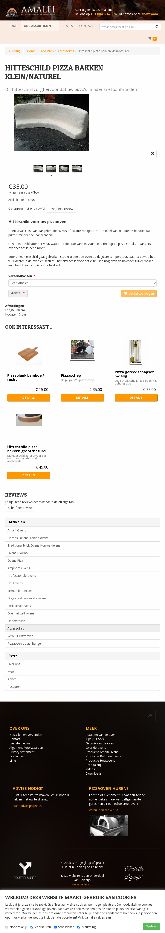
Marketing (86, 927)
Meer (11, 671)
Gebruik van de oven (100, 743)
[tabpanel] (38, 168)
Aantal (16, 293)
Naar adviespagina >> (28, 806)
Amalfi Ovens (17, 530)
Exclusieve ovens (19, 606)
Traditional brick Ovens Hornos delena (34, 545)
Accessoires (16, 628)
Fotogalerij (93, 765)
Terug (15, 51)
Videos (90, 769)
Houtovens (15, 583)
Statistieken (64, 927)
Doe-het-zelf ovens (21, 613)
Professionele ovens (22, 576)
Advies (12, 679)
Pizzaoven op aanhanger (25, 643)
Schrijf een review (61, 209)
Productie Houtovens (100, 760)
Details (28, 397)
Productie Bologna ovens (103, 756)
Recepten (14, 687)
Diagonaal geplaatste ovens (27, 598)
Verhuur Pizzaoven (20, 636)
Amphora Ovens (19, 568)
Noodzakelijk (16, 927)
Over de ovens (96, 747)
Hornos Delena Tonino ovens (28, 538)
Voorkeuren (41, 927)
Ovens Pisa (15, 560)
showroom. (150, 14)
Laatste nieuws (20, 743)
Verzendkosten (20, 276)
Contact (14, 739)
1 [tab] (51, 175)
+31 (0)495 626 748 (104, 14)
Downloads (94, 773)
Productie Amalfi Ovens (102, 752)
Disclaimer (16, 756)
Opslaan (151, 926)
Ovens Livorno (18, 553)
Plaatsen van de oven (101, 735)
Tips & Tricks (95, 739)
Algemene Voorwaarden (26, 747)
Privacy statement (22, 752)
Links (13, 760)
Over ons (14, 664)
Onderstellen (16, 621)
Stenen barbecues (20, 591)
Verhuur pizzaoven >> (104, 810)
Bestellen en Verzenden (25, 735)
